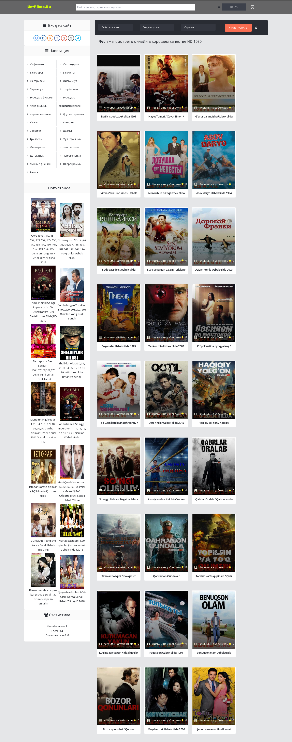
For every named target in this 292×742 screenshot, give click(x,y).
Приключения (72, 155)
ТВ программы (72, 164)
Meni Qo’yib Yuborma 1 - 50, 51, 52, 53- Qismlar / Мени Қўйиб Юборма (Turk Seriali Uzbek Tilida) (72, 491)
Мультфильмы (72, 139)
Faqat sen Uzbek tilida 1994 (202, 501)
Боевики (35, 130)
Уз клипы (69, 72)
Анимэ (34, 172)
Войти (234, 7)
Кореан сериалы (40, 114)
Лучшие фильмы (40, 164)
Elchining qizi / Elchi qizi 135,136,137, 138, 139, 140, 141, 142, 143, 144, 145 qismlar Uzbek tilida (72, 249)
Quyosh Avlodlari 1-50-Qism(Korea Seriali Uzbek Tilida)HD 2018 (72, 596)
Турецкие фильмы (41, 97)
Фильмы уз (70, 81)
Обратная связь (96, 668)
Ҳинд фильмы (38, 106)
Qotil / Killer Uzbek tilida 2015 (159, 347)
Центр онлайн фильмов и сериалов (46, 668)
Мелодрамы (37, 147)
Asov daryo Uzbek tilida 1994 (159, 193)
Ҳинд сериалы (72, 106)
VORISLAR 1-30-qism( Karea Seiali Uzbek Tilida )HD (43, 545)
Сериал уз (36, 89)
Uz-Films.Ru (39, 7)
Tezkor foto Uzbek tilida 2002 (202, 270)
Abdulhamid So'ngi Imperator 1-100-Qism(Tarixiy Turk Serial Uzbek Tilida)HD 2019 (43, 311)
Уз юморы (36, 72)
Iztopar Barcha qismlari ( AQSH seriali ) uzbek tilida (43, 491)
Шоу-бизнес (70, 89)
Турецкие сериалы (67, 98)
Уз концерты (71, 64)
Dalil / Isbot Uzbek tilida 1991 (116, 116)
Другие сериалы (73, 114)
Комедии (68, 122)
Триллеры (36, 139)
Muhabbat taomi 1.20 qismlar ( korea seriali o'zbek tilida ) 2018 (71, 545)
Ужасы (34, 122)
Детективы (37, 155)
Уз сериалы (37, 81)
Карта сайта (77, 668)
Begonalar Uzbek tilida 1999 (159, 270)
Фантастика (71, 147)
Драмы (67, 130)
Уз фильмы (37, 64)
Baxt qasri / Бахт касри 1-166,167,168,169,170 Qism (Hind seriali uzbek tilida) (43, 370)
